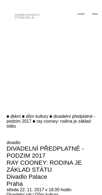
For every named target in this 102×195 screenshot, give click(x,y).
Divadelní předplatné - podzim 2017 (45, 152)
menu (95, 14)
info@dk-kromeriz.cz (27, 14)
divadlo (13, 142)
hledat (81, 14)
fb (33, 17)
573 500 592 (22, 17)
